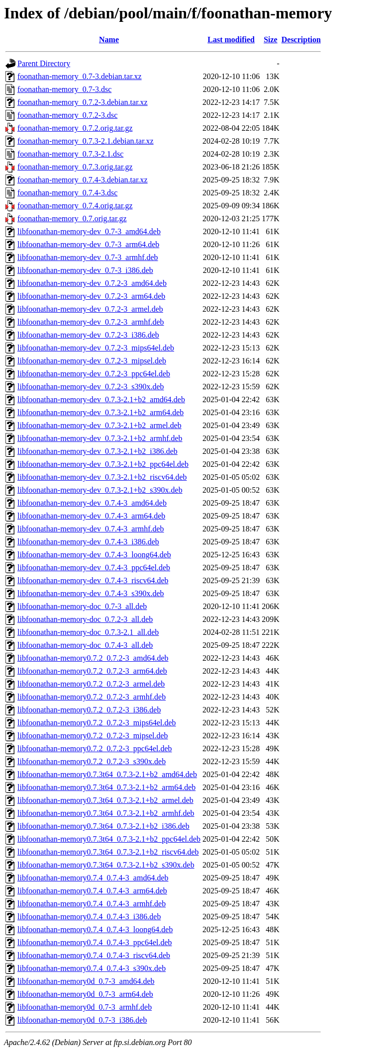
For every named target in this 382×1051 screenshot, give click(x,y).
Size (271, 39)
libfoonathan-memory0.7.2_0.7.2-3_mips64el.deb (96, 722)
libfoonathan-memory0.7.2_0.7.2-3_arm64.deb (92, 671)
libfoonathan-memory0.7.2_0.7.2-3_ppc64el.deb (94, 748)
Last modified (231, 39)
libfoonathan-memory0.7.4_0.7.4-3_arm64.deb (92, 890)
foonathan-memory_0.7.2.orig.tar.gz (75, 128)
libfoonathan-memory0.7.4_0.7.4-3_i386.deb (89, 916)
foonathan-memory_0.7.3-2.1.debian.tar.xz (85, 141)
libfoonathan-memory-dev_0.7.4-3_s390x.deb (90, 593)
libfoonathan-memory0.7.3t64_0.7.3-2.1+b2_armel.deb (105, 800)
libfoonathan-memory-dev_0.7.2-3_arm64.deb (91, 296)
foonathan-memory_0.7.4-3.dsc (67, 192)
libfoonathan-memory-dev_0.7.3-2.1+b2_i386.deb (97, 451)
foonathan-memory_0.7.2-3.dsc (67, 115)
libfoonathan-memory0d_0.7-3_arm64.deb (85, 994)
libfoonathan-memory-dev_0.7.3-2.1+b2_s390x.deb (100, 490)
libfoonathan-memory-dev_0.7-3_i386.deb (85, 270)
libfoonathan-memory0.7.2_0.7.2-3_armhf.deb (91, 697)
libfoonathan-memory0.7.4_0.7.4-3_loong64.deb (95, 929)
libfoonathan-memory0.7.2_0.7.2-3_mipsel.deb (92, 735)
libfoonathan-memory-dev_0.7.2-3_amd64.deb (92, 283)
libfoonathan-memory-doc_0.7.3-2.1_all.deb (88, 632)
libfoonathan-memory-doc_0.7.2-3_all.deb (85, 619)
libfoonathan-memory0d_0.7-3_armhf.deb (84, 1007)
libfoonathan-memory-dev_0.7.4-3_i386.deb (88, 541)
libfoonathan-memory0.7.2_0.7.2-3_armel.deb (91, 684)
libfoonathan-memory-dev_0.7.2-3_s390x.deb (90, 386)
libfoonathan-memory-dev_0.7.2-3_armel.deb (90, 309)
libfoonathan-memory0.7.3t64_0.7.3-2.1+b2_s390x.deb (105, 865)
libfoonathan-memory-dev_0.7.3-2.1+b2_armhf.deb (100, 438)
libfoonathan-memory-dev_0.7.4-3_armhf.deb (90, 529)
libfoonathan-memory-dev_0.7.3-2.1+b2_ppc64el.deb (103, 464)
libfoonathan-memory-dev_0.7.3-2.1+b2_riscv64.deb (102, 477)
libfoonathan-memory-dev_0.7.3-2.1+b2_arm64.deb (100, 412)
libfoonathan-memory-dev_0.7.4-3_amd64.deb (92, 503)
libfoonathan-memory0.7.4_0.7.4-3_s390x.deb (91, 968)
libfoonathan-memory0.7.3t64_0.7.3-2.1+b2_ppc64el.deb (108, 839)
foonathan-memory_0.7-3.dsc (64, 89)
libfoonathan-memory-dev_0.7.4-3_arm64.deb (91, 516)
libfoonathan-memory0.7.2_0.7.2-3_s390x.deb (91, 761)
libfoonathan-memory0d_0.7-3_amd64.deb (86, 981)
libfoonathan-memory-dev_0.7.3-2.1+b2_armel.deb (99, 425)
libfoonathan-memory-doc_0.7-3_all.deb (82, 606)
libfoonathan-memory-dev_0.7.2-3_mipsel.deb (91, 360)
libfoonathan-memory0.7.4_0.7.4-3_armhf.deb (91, 903)
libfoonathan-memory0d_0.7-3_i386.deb (82, 1020)
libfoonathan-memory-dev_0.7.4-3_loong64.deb (94, 554)
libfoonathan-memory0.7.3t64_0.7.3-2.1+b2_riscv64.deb (108, 852)
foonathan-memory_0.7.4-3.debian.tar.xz (82, 179)
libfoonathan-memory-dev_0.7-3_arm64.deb (88, 244)
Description (301, 39)
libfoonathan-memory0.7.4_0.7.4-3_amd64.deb (93, 878)
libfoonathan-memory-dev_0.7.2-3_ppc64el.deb (93, 373)
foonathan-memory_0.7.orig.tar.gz (72, 218)
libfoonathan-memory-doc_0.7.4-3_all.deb (85, 645)
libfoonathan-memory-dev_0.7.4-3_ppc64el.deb (93, 567)
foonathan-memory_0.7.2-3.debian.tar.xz (82, 102)
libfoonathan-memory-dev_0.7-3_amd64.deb (89, 231)
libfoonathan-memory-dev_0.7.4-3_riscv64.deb (92, 580)
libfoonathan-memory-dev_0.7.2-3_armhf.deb (90, 322)
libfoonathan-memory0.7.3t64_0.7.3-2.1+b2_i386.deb (103, 826)
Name (109, 39)
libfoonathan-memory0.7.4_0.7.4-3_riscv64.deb (93, 955)
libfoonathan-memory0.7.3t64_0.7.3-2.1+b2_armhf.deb (105, 813)
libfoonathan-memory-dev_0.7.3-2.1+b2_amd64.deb (101, 399)
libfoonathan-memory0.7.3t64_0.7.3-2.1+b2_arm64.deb (106, 787)
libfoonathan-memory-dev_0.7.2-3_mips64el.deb (95, 348)
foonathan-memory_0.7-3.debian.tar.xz (79, 76)
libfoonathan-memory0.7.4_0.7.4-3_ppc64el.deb (94, 942)
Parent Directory (43, 63)
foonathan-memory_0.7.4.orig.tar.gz (75, 205)
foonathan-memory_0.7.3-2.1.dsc (70, 154)
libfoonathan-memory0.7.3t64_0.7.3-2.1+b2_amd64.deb (107, 774)
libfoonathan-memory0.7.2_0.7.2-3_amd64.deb (93, 658)
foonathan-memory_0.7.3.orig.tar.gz (75, 167)
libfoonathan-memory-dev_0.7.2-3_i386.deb (88, 335)
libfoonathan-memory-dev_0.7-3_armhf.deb (87, 257)
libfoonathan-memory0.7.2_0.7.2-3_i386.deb (89, 709)
